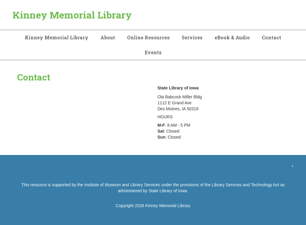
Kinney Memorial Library (72, 14)
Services (192, 37)
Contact (271, 37)
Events (153, 52)
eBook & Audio (232, 37)
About (107, 37)
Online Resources (148, 37)
